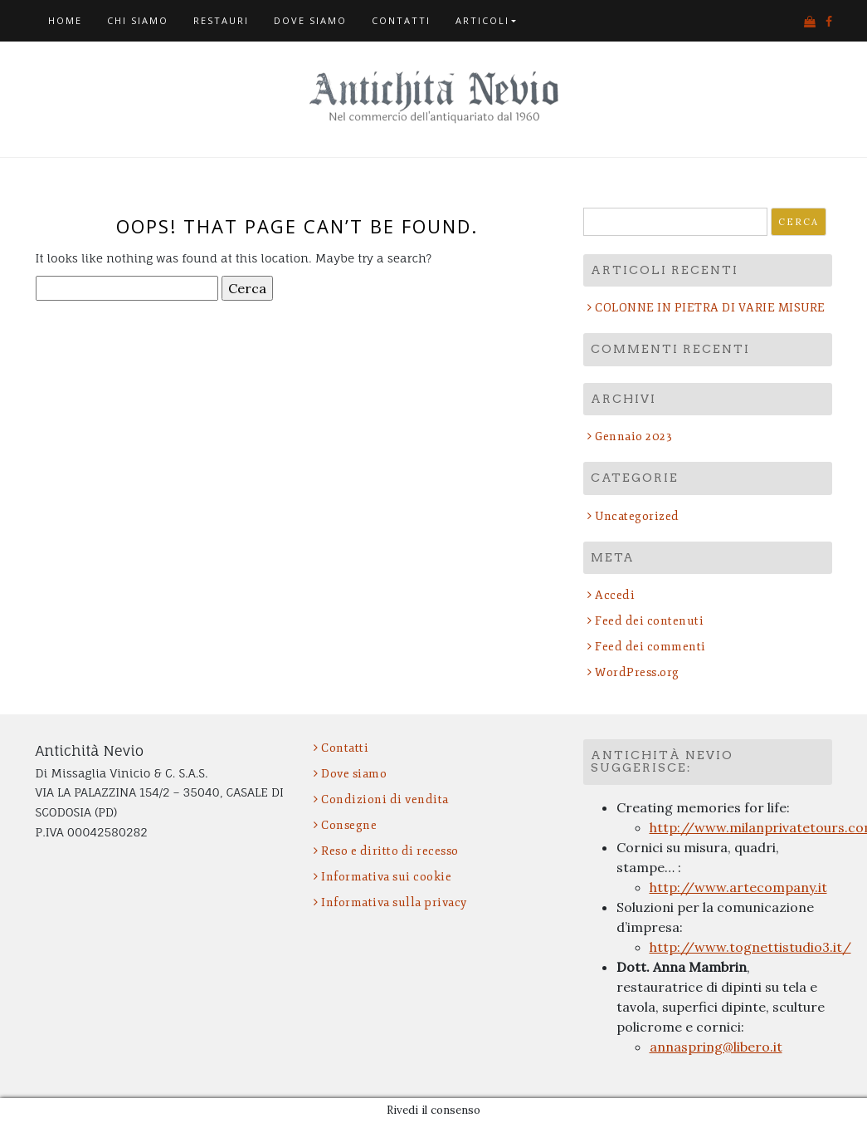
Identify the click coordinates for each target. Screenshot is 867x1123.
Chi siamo (137, 20)
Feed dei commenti (650, 647)
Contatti (401, 20)
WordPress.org (637, 672)
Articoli (482, 20)
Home (65, 20)
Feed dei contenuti (649, 621)
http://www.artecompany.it (738, 887)
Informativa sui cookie (386, 877)
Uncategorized (637, 516)
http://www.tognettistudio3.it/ (750, 947)
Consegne (349, 825)
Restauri (221, 20)
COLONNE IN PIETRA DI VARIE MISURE (710, 308)
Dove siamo (310, 20)
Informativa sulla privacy (394, 902)
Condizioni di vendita (385, 799)
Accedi (615, 595)
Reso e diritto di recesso (390, 851)
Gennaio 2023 (633, 436)
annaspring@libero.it (716, 1046)
